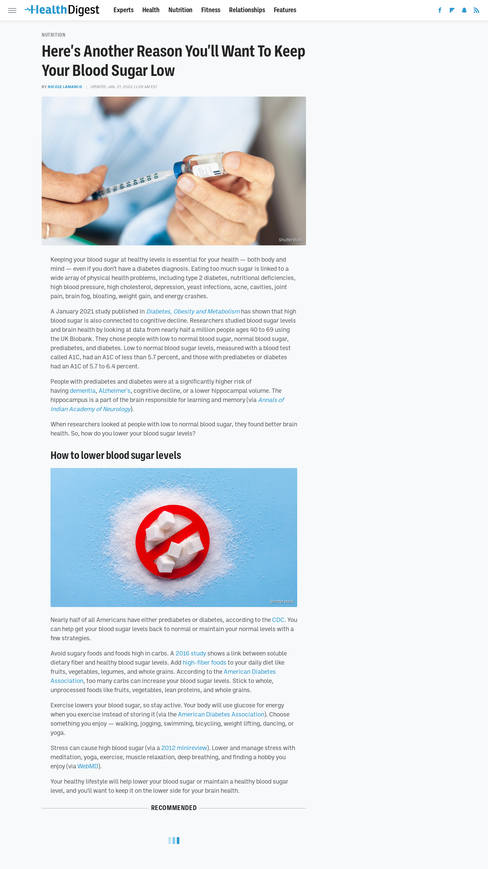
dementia (83, 390)
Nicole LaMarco (65, 86)
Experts (124, 10)
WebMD (87, 766)
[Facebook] (439, 11)
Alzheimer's (114, 390)
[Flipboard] (452, 11)
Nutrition (180, 10)
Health (151, 10)
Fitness (210, 10)
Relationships (247, 10)
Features (285, 10)
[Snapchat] (464, 11)
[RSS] (476, 11)
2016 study (191, 653)
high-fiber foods (204, 662)
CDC (278, 619)
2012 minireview (184, 747)
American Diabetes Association (221, 714)
